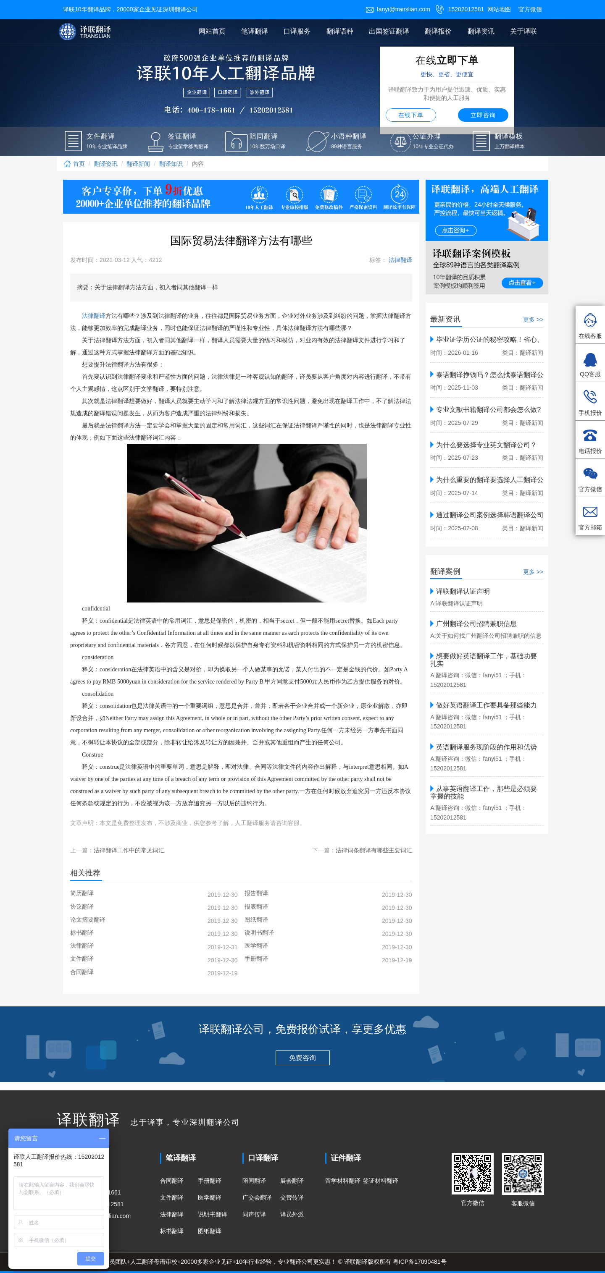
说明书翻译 (212, 1214)
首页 (74, 163)
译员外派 (292, 1214)
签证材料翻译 (380, 1180)
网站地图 (499, 9)
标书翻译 (172, 1231)
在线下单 (411, 115)
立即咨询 (483, 115)
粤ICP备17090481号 (420, 1261)
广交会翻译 (257, 1197)
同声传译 (254, 1214)
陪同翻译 (254, 1180)
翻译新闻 (138, 163)
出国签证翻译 (389, 31)
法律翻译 (399, 260)
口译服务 (297, 31)
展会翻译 (292, 1180)
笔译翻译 (254, 31)
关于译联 (523, 31)
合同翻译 (172, 1180)
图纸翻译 (209, 1231)
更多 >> (533, 319)
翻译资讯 (481, 31)
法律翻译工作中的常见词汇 (129, 850)
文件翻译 (172, 1197)
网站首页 (212, 31)
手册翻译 (209, 1180)
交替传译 (292, 1197)
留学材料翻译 (342, 1180)
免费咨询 (302, 1057)
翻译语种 (339, 31)
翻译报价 (438, 31)
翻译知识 (171, 163)
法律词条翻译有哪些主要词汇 (374, 850)
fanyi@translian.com (398, 9)
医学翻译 (209, 1197)
